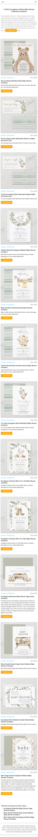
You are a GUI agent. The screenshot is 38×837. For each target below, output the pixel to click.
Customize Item (11, 30)
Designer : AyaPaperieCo (8, 77)
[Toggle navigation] (35, 2)
